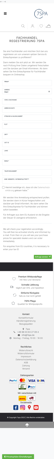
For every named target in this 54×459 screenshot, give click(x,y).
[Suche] (23, 26)
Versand (26, 368)
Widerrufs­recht (26, 350)
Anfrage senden (43, 257)
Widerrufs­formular (26, 353)
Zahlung (26, 365)
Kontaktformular (26, 318)
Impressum (26, 356)
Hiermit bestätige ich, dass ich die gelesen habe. (27, 189)
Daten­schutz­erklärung (26, 359)
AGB (26, 362)
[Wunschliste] (41, 26)
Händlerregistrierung (25, 321)
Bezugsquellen (26, 324)
